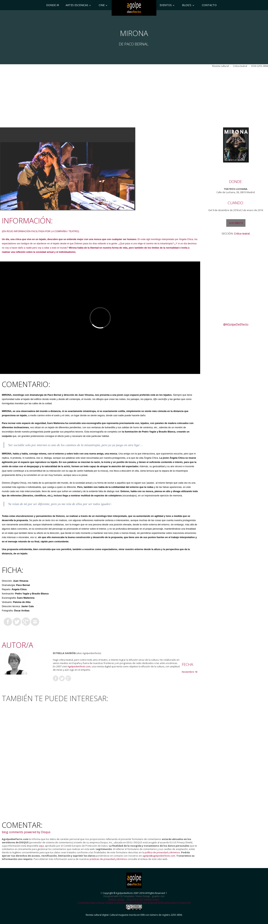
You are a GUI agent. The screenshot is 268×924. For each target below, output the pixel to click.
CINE (102, 5)
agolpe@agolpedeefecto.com (159, 855)
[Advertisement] (133, 97)
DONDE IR (52, 5)
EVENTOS (166, 5)
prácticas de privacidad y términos (108, 859)
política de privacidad (156, 852)
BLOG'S (186, 5)
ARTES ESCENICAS (77, 5)
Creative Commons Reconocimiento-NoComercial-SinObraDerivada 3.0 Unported (147, 905)
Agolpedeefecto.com (79, 666)
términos (175, 852)
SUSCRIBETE (236, 223)
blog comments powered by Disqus (26, 832)
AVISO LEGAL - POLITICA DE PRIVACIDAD (133, 899)
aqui (41, 845)
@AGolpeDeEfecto (235, 324)
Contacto (209, 5)
